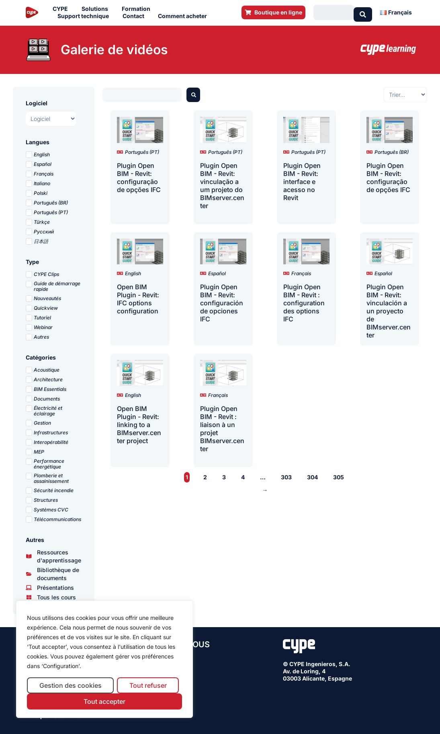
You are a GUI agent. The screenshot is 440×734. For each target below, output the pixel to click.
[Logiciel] (51, 117)
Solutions (97, 8)
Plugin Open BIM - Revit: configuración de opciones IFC (221, 301)
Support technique (85, 15)
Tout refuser (148, 685)
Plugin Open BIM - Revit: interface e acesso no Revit (302, 180)
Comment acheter (184, 15)
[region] (104, 659)
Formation (138, 8)
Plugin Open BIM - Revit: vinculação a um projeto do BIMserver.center (222, 184)
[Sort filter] (405, 93)
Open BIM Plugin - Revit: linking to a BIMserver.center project (139, 423)
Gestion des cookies (70, 685)
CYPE (62, 8)
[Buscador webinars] (142, 93)
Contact (135, 15)
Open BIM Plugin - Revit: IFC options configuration (138, 297)
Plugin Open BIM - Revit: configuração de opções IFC (139, 176)
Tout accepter (104, 701)
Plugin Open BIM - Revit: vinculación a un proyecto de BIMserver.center (388, 309)
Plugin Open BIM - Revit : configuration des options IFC (304, 301)
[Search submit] (363, 11)
